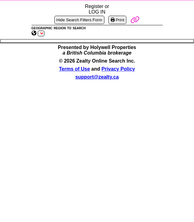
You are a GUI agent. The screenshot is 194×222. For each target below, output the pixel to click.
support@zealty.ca (97, 77)
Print (117, 20)
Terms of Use (74, 69)
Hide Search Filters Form (79, 20)
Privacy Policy (118, 69)
